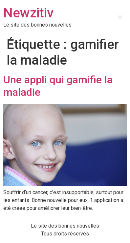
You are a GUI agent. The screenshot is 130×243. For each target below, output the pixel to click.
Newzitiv (28, 13)
